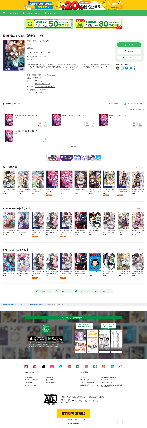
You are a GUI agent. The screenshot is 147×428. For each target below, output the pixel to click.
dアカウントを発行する (66, 419)
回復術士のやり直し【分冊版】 (45, 87)
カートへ (131, 51)
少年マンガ (38, 81)
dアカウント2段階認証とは (87, 382)
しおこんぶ (51, 75)
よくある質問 (49, 380)
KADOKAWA (37, 78)
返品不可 (29, 59)
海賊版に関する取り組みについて (89, 385)
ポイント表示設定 (51, 382)
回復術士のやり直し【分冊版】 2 (73, 115)
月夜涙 (29, 41)
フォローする (48, 41)
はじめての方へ (28, 377)
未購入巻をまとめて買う (134, 103)
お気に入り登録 (113, 103)
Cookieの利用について (107, 382)
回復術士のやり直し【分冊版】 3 (120, 115)
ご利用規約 (83, 377)
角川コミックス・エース (42, 84)
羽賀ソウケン (37, 41)
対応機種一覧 (49, 377)
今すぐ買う (130, 45)
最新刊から (140, 109)
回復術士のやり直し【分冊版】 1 (26, 115)
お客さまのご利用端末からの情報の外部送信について (111, 385)
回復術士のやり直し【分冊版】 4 (26, 131)
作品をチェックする (130, 57)
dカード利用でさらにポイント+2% (36, 56)
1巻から (131, 109)
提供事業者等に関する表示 (108, 377)
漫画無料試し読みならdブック (10, 304)
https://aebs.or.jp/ (66, 402)
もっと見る (138, 167)
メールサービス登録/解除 (31, 380)
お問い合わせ (28, 382)
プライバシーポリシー (86, 380)
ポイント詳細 (45, 52)
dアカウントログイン (30, 385)
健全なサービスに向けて (108, 380)
